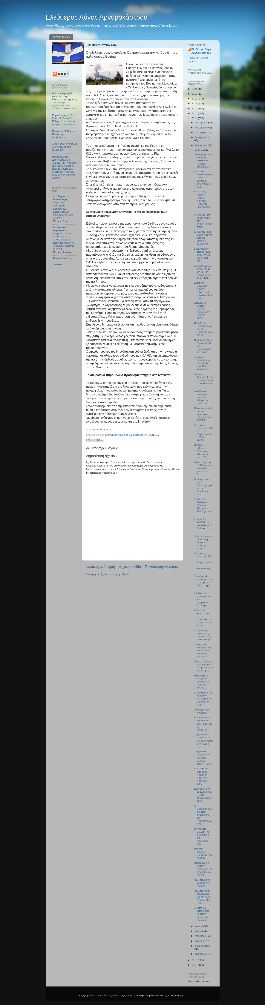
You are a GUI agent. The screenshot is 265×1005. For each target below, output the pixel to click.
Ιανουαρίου (201, 953)
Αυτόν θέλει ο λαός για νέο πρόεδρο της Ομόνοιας (64, 146)
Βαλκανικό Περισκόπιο (60, 229)
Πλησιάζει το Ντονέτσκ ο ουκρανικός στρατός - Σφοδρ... (201, 681)
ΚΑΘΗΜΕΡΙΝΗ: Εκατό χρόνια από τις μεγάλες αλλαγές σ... (203, 237)
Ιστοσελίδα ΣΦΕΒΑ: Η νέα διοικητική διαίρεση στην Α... (203, 525)
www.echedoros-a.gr (98, 429)
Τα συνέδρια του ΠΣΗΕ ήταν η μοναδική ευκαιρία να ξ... (203, 468)
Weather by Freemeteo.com (198, 981)
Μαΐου (198, 931)
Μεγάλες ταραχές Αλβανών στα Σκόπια (203, 853)
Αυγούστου (201, 145)
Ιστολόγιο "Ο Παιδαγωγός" (61, 198)
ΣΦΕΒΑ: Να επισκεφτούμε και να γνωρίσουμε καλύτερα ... (203, 599)
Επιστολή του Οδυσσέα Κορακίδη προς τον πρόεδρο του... (201, 776)
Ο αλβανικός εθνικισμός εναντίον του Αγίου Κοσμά (202, 635)
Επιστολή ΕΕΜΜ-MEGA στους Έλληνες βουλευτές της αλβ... (203, 179)
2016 (195, 108)
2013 (195, 960)
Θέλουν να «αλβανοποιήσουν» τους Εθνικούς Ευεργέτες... (203, 650)
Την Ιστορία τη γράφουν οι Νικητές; (202, 882)
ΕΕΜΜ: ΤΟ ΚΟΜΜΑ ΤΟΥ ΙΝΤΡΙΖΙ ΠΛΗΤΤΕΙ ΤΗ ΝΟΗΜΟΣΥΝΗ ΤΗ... (203, 618)
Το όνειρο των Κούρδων (201, 711)
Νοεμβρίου (201, 127)
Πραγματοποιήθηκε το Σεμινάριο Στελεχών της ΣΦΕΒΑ (203, 414)
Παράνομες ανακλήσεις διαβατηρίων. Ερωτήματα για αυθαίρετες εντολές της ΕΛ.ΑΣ (63, 210)
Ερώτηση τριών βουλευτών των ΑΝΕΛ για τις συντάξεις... (203, 723)
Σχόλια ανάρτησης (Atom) (115, 574)
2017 (195, 103)
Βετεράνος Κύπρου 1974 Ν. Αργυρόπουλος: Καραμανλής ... (203, 562)
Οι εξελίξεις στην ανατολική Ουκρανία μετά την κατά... (203, 542)
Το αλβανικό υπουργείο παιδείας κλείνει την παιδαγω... (201, 397)
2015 (195, 113)
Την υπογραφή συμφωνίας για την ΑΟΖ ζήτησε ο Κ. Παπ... (202, 896)
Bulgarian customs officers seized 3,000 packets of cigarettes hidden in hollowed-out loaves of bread (63, 241)
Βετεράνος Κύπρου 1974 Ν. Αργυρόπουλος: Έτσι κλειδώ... (203, 433)
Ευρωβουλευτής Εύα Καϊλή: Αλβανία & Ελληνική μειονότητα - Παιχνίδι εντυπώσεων (64, 120)
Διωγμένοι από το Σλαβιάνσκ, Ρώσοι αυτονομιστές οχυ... (203, 794)
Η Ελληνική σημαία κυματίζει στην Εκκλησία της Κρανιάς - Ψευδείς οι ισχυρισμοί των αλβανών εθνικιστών (64, 101)
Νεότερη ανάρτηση (100, 567)
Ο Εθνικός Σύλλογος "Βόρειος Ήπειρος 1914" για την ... (203, 507)
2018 (195, 98)
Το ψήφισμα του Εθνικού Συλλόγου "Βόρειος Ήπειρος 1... (203, 160)
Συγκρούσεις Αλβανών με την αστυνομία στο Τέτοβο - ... (203, 740)
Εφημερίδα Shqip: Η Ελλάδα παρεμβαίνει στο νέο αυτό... (202, 310)
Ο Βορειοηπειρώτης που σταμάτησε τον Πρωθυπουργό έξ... (203, 814)
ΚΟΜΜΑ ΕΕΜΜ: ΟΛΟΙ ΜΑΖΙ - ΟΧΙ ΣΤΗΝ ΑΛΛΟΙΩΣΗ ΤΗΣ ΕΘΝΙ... (203, 271)
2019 (195, 93)
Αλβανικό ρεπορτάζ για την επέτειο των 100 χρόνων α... (202, 363)
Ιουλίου (199, 150)
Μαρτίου (200, 941)
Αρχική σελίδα (61, 36)
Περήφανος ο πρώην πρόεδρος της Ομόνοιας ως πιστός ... (203, 868)
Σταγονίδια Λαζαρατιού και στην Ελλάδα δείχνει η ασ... (203, 757)
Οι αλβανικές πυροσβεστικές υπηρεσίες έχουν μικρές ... (203, 582)
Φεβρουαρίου (202, 945)
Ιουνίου (199, 926)
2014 (195, 118)
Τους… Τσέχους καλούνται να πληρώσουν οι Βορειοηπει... (203, 666)
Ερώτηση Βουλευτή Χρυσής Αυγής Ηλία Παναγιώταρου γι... (203, 290)
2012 (195, 964)
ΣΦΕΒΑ (57, 264)
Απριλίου (200, 936)
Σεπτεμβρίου (202, 137)
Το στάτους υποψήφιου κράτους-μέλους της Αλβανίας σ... (203, 913)
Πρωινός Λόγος (62, 258)
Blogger (181, 995)
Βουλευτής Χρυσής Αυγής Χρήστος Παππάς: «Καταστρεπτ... (203, 200)
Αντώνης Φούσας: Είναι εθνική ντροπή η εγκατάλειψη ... (203, 380)
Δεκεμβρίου (201, 122)
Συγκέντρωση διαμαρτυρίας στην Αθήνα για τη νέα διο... (203, 254)
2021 (195, 89)
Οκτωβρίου (201, 132)
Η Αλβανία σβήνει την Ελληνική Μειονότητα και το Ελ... (201, 451)
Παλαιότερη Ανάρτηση (162, 567)
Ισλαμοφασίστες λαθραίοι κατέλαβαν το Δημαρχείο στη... (203, 698)
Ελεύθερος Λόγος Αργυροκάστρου (97, 17)
